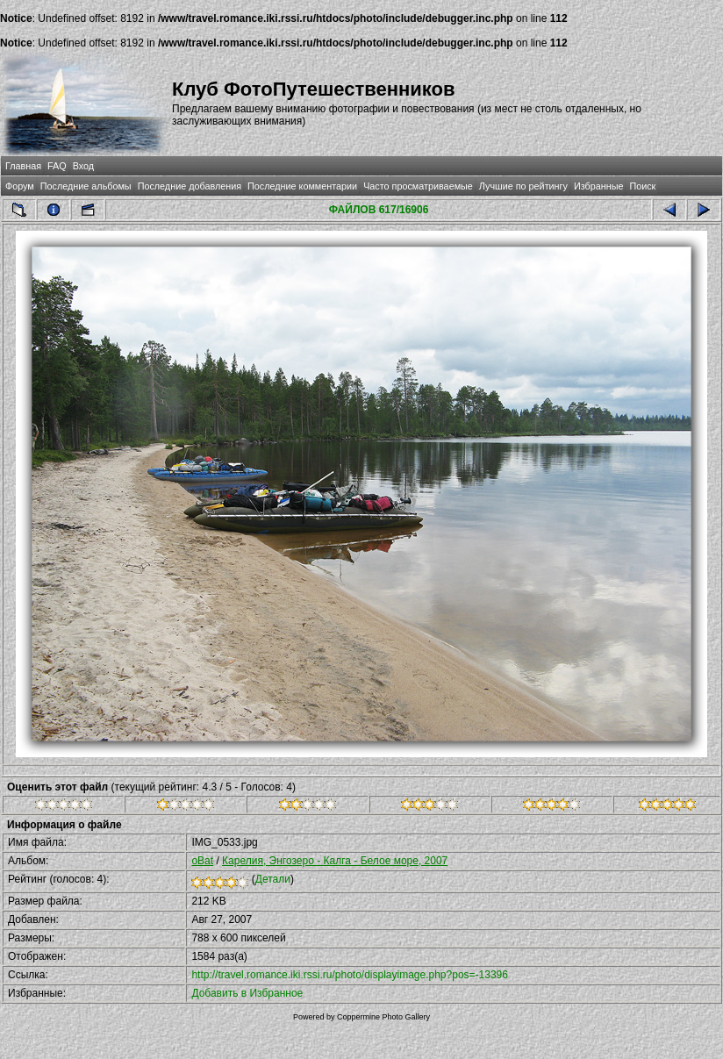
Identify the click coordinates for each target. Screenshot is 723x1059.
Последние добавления (189, 186)
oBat (202, 861)
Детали (272, 879)
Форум (19, 186)
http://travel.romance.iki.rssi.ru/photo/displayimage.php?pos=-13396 (349, 975)
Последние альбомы (86, 186)
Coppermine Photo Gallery (383, 1016)
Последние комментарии (302, 186)
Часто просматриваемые (418, 186)
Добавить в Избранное (247, 993)
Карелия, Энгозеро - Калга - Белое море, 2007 (334, 861)
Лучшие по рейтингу (523, 186)
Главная (23, 166)
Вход (83, 166)
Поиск (642, 186)
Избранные (598, 186)
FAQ (57, 166)
